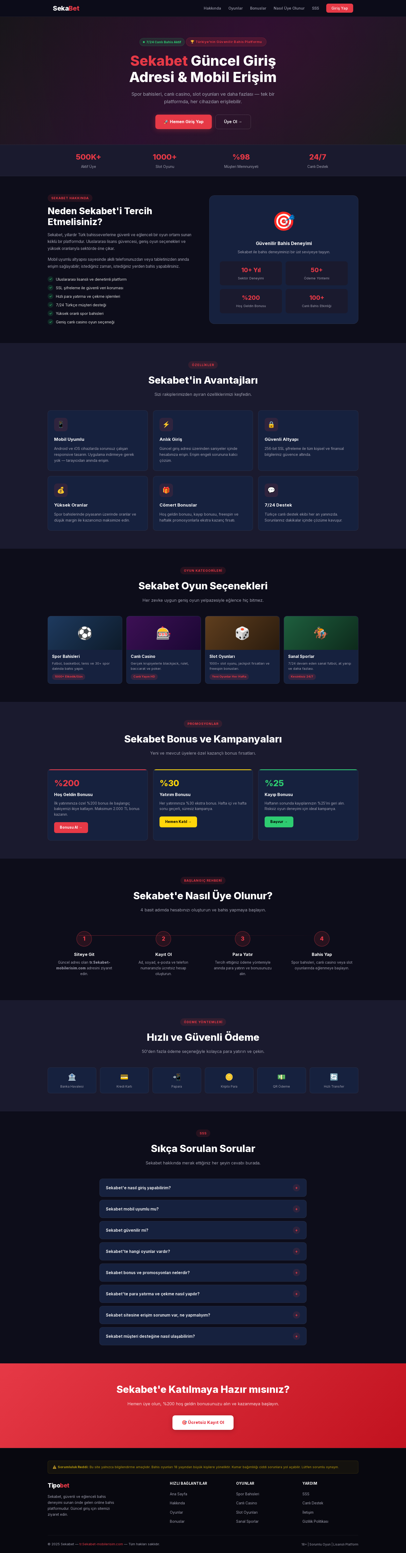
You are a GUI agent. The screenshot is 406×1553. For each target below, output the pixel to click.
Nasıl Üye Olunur (289, 8)
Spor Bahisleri (247, 1494)
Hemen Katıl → (178, 822)
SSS (315, 8)
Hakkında (212, 8)
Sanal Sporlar (247, 1521)
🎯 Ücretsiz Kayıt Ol (203, 1422)
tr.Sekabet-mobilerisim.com (101, 1544)
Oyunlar (235, 8)
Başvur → (279, 822)
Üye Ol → (233, 121)
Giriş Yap (339, 8)
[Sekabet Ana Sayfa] (66, 8)
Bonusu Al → (71, 827)
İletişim (308, 1512)
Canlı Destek (312, 1503)
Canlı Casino (246, 1503)
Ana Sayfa (178, 1494)
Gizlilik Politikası (315, 1521)
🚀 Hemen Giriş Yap (184, 121)
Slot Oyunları (247, 1512)
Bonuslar (258, 8)
